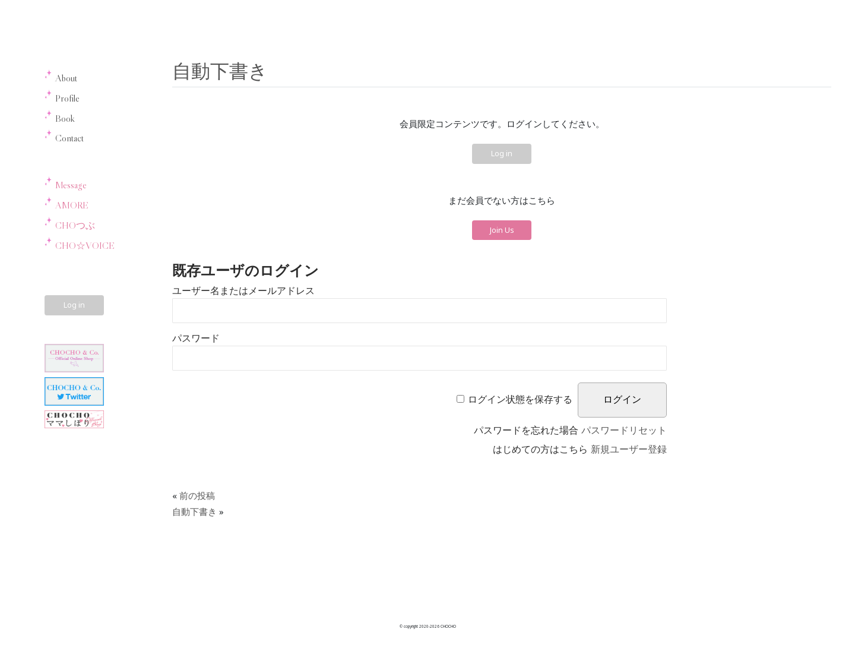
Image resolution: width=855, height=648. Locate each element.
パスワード (196, 338)
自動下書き (220, 70)
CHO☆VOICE (85, 245)
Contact (69, 138)
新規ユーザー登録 (629, 449)
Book (65, 118)
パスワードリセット (624, 430)
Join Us (502, 230)
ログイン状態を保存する (520, 399)
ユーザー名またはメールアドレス (243, 291)
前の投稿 (197, 495)
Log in (74, 304)
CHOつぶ (75, 225)
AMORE (71, 205)
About (66, 78)
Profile (67, 98)
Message (71, 185)
